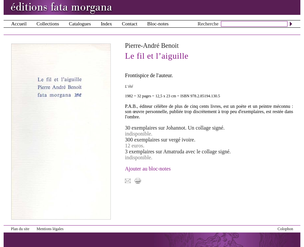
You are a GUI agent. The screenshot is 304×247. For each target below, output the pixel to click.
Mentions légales (50, 229)
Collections (48, 23)
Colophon (285, 229)
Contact (129, 23)
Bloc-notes (157, 23)
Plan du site (20, 229)
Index (106, 23)
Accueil (19, 23)
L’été (129, 86)
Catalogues (80, 23)
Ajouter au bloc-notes (148, 168)
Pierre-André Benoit (152, 45)
